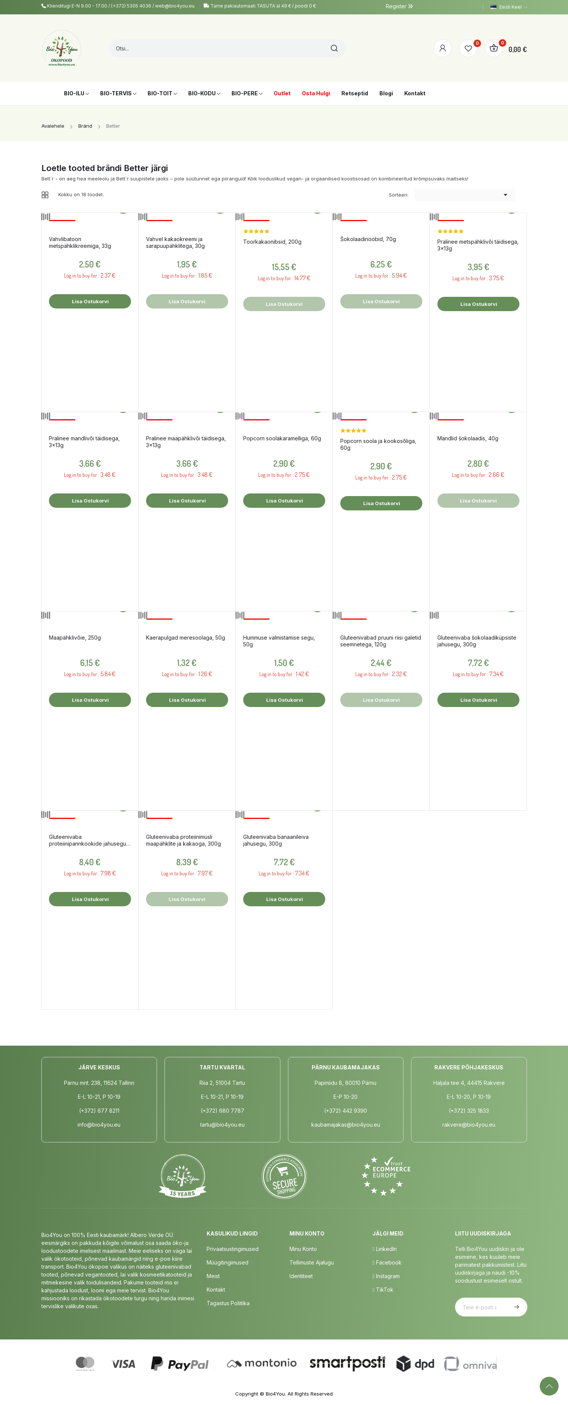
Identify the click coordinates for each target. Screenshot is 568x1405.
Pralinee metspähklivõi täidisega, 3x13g (478, 245)
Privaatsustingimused (233, 1249)
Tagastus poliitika (228, 1303)
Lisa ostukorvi (90, 301)
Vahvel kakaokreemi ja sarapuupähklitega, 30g (175, 242)
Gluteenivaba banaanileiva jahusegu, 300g (276, 840)
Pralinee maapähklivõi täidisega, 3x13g (186, 441)
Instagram (385, 1276)
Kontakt (216, 1289)
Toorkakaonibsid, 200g (272, 241)
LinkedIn (384, 1249)
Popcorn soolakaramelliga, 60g (282, 438)
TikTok (382, 1289)
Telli (515, 1307)
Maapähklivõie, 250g (75, 637)
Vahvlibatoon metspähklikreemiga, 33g (80, 242)
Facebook (386, 1262)
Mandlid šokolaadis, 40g (467, 438)
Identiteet (301, 1276)
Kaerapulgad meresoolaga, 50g (185, 637)
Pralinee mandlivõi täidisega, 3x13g (84, 441)
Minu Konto (303, 1249)
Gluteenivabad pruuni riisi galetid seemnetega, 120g (380, 641)
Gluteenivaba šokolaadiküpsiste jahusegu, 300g (476, 641)
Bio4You (275, 1394)
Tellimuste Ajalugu (311, 1262)
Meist (213, 1276)
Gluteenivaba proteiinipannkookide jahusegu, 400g (88, 840)
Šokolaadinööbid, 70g (368, 239)
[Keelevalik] (508, 7)
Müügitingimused (227, 1262)
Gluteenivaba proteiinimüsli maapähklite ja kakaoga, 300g (183, 840)
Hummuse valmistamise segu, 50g (279, 641)
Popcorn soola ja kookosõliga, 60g (378, 444)
